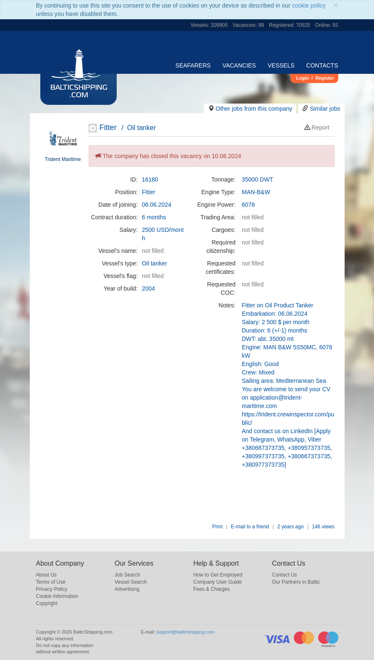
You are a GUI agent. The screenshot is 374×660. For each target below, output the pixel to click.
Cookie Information (57, 596)
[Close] (335, 4)
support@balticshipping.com (185, 631)
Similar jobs (325, 108)
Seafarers (193, 65)
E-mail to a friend (250, 527)
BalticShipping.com (78, 92)
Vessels (281, 65)
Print (217, 527)
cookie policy (309, 5)
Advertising (127, 589)
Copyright (47, 603)
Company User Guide (218, 582)
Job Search (127, 575)
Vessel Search (131, 582)
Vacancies (239, 65)
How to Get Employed (218, 575)
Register (324, 78)
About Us (46, 575)
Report (317, 127)
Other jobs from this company (254, 108)
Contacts (322, 65)
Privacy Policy (52, 589)
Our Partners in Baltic (296, 582)
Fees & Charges (212, 589)
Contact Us (284, 575)
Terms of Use (51, 582)
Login (302, 78)
